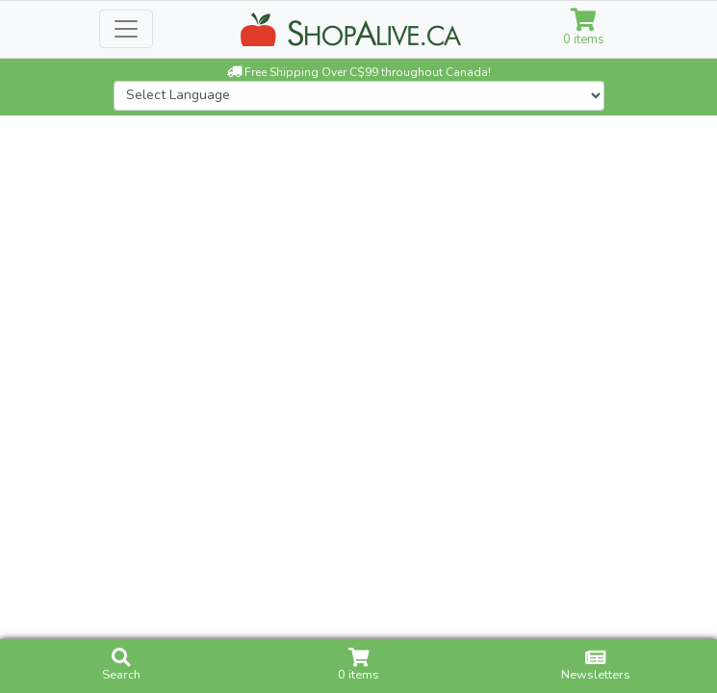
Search (121, 665)
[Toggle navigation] (126, 29)
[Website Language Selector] (359, 96)
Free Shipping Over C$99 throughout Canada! (359, 72)
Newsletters (595, 665)
